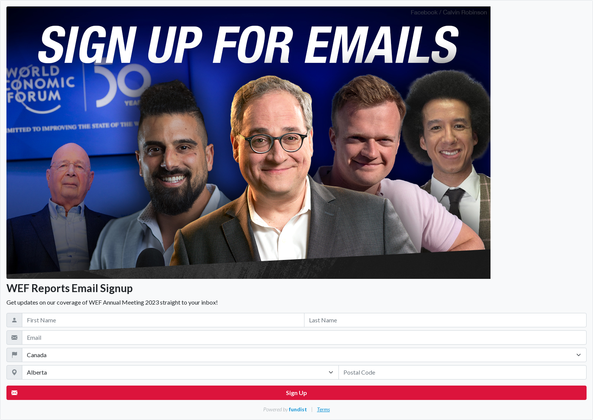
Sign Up (159, 392)
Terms (323, 409)
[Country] (304, 355)
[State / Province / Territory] (180, 372)
